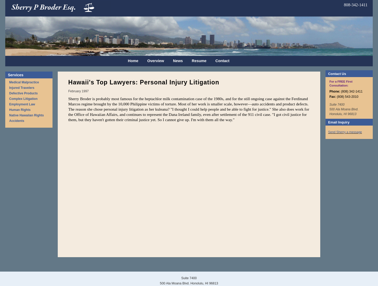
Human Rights (19, 110)
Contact (223, 61)
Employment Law (22, 104)
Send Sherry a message (345, 132)
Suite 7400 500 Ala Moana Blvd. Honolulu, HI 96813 (343, 109)
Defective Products (23, 93)
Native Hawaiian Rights (26, 115)
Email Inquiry (338, 122)
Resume (199, 61)
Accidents (16, 121)
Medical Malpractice (24, 82)
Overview (155, 61)
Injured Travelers (21, 88)
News (178, 61)
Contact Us (337, 74)
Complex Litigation (23, 99)
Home (133, 61)
